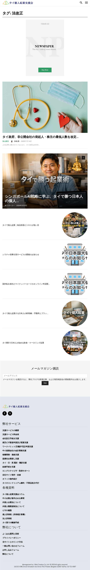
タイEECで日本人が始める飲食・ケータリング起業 (23, 343)
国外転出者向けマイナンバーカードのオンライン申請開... (26, 284)
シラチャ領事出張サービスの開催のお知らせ (20, 254)
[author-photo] (12, 141)
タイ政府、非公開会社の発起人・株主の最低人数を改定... (40, 137)
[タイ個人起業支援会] (45, 406)
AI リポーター (10, 205)
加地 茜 (16, 141)
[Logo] (17, 3)
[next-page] (83, 158)
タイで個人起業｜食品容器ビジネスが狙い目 (20, 225)
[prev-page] (79, 158)
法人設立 (5, 141)
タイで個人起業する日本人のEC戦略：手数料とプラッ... (25, 313)
